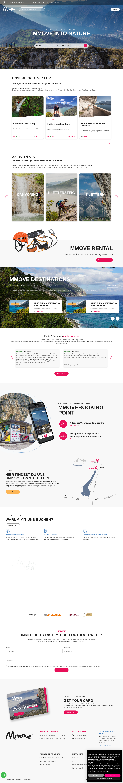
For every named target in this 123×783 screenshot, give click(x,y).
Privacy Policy (16, 779)
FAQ (73, 761)
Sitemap (8, 779)
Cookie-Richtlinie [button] (112, 760)
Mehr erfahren (112, 285)
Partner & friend (77, 768)
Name (8, 647)
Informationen (25, 666)
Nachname (67, 647)
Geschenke (76, 758)
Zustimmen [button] (112, 775)
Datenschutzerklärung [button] (115, 754)
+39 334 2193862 (79, 735)
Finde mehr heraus (104, 260)
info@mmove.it (53, 2)
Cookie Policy (27, 779)
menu (115, 9)
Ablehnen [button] (95, 775)
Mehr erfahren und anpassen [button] (104, 778)
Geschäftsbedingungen (80, 764)
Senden (61, 670)
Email (8, 657)
